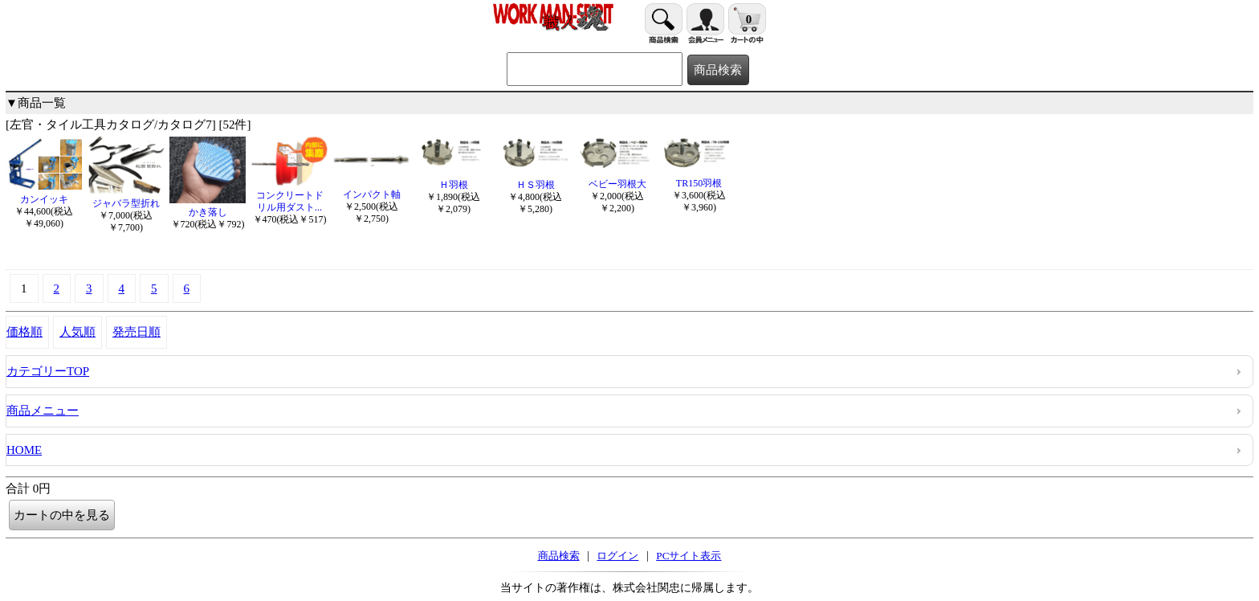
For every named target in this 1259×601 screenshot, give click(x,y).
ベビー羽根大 (617, 178)
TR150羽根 (699, 177)
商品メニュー (42, 410)
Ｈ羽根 (453, 178)
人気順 (77, 331)
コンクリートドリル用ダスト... (289, 195)
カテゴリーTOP (47, 371)
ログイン (617, 556)
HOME (24, 450)
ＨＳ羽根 (535, 178)
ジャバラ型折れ (126, 197)
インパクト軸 (371, 188)
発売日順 (136, 331)
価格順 (24, 331)
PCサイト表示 (688, 556)
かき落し (207, 206)
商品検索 (559, 556)
